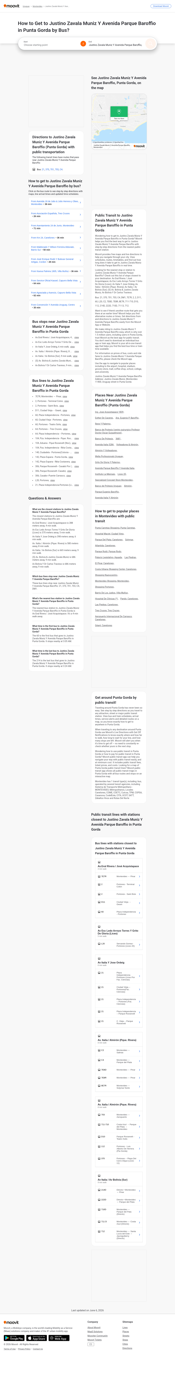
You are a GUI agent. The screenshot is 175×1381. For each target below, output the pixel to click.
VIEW (76, 337)
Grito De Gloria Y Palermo (107, 462)
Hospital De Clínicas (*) (106, 598)
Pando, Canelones (129, 598)
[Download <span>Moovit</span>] (161, 6)
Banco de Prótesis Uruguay (108, 486)
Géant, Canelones (103, 625)
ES (90, 1344)
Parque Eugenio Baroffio (107, 492)
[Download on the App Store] (36, 1338)
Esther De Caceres (104, 418)
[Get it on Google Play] (14, 1338)
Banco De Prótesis (104, 438)
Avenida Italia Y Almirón (106, 497)
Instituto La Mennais (105, 474)
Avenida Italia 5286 (104, 444)
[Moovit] (11, 6)
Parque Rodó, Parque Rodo (108, 551)
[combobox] (51, 45)
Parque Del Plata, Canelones (109, 539)
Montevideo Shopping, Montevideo (112, 581)
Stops (125, 1340)
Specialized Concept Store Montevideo (114, 480)
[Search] (150, 43)
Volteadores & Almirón (127, 444)
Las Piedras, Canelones (106, 604)
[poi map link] (119, 122)
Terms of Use (10, 1349)
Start (26, 42)
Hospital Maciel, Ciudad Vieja (109, 534)
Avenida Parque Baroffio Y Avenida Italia (114, 468)
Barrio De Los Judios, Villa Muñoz (111, 593)
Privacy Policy (24, 1349)
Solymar (129, 539)
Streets (126, 1336)
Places (126, 1331)
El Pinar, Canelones (104, 563)
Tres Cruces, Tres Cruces (107, 610)
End (90, 42)
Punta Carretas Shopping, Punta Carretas (115, 528)
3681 (118, 438)
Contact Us (38, 1349)
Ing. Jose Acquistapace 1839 (109, 412)
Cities (125, 1344)
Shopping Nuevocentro (106, 575)
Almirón (128, 486)
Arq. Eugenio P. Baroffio (127, 418)
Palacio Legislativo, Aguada (108, 557)
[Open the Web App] (59, 1338)
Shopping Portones (104, 587)
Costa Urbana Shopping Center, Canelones (115, 569)
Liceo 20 (122, 474)
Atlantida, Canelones (105, 545)
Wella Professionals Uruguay (109, 456)
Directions (127, 1348)
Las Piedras (130, 557)
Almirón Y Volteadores (106, 450)
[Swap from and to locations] (83, 43)
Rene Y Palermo (103, 424)
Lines (125, 1327)
